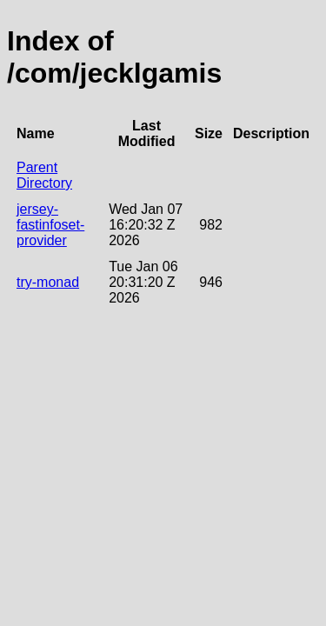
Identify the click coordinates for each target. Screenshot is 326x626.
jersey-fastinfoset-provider (50, 225)
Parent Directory (44, 175)
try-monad (48, 282)
